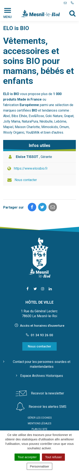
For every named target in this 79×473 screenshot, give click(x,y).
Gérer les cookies (40, 417)
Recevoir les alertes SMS (47, 407)
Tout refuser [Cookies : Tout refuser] (53, 457)
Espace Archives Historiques (41, 376)
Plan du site (39, 429)
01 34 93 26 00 (39, 335)
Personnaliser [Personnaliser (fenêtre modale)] (39, 466)
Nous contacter (26, 180)
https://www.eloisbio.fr (31, 168)
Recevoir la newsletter (47, 393)
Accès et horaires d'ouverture (42, 326)
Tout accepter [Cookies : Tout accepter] (27, 457)
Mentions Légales (39, 423)
